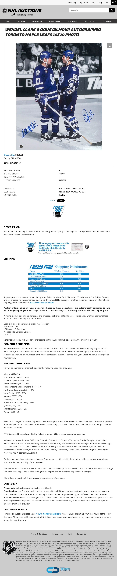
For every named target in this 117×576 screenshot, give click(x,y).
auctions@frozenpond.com (42, 302)
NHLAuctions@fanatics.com (48, 513)
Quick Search (54, 21)
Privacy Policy (57, 534)
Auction (62, 195)
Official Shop (72, 3)
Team (7, 21)
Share (52, 200)
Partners (21, 21)
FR (107, 3)
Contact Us (81, 534)
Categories (37, 21)
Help (100, 3)
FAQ (93, 3)
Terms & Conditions (39, 534)
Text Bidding (106, 21)
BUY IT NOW (72, 21)
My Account (84, 3)
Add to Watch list (12, 163)
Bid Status (89, 21)
